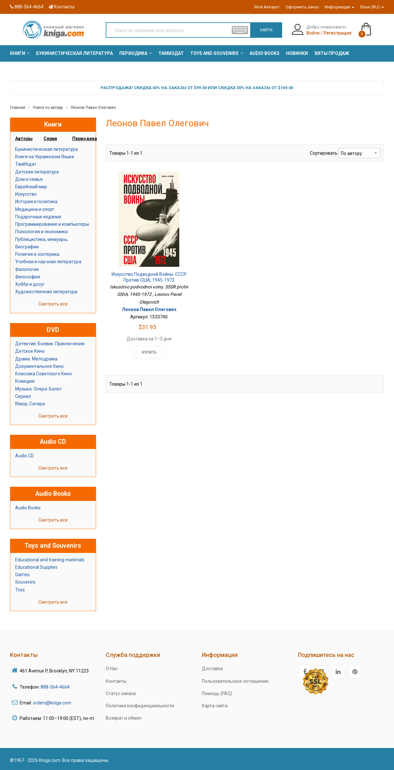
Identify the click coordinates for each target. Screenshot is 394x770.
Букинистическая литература (46, 149)
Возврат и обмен (124, 718)
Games (22, 574)
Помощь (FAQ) (217, 693)
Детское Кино (30, 351)
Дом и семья (29, 179)
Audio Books (28, 507)
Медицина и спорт (34, 209)
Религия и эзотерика (37, 254)
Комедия (24, 381)
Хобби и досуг (30, 284)
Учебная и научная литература (48, 261)
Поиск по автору (48, 107)
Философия (27, 276)
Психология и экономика (41, 231)
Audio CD (24, 455)
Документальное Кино (39, 366)
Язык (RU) (372, 7)
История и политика (36, 201)
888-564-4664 (27, 6)
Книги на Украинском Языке (44, 156)
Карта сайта (215, 705)
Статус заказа (121, 693)
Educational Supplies (36, 567)
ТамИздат (25, 164)
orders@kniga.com (52, 702)
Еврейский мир (31, 186)
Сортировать (324, 153)
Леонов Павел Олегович (93, 107)
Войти (313, 33)
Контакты (61, 6)
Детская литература (37, 171)
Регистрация (337, 33)
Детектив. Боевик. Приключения (49, 343)
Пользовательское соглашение (235, 681)
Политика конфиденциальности (140, 705)
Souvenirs (25, 582)
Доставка (212, 668)
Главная (17, 107)
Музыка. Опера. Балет (38, 388)
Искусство (26, 194)
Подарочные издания (38, 216)
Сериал (23, 396)
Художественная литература (46, 291)
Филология (27, 269)
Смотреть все (53, 304)
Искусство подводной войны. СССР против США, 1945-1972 (149, 277)
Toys (20, 589)
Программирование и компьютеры (52, 224)
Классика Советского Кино (43, 373)
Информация (339, 7)
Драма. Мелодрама (36, 358)
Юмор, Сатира (30, 403)
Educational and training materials (49, 559)
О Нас (112, 668)
